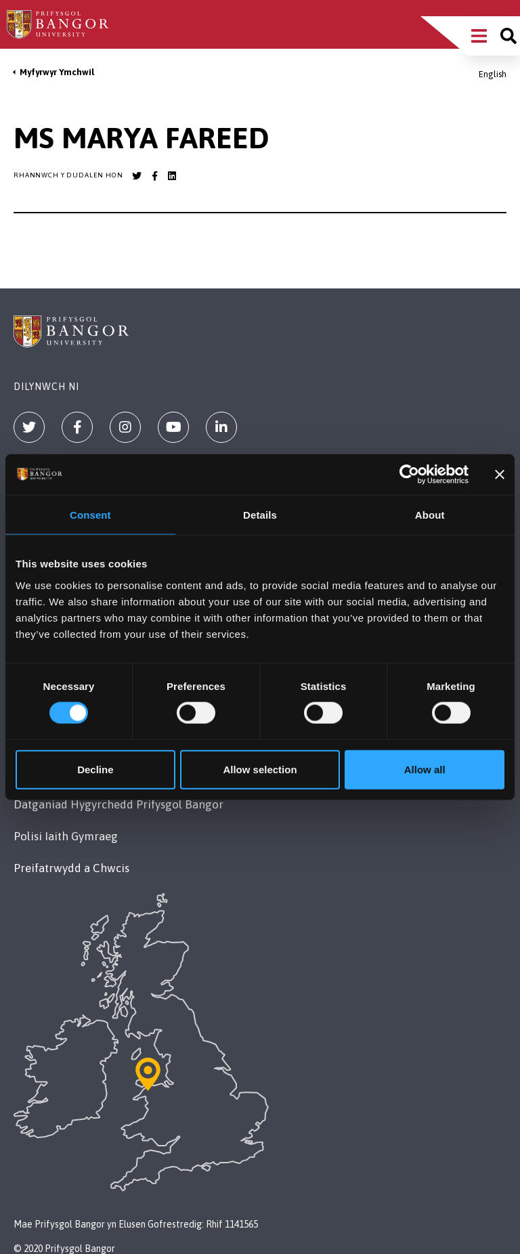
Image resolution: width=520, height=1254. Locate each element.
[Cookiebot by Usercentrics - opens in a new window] (409, 474)
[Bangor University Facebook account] (154, 176)
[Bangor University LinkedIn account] (172, 176)
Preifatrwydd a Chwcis (71, 868)
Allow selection (260, 769)
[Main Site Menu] (479, 36)
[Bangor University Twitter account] (137, 176)
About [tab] (430, 515)
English (492, 74)
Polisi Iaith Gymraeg (66, 836)
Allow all (425, 769)
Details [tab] (260, 515)
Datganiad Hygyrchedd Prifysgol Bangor (118, 804)
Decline (95, 769)
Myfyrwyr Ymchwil (57, 72)
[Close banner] (499, 474)
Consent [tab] (90, 515)
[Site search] (508, 36)
